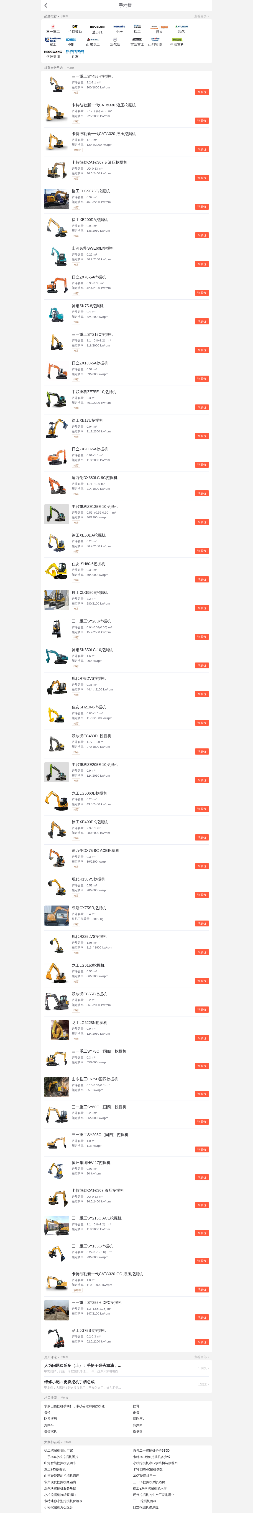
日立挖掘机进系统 (145, 1507)
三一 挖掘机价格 (144, 1501)
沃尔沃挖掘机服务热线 (60, 1488)
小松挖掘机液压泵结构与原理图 (155, 1463)
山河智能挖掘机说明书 (60, 1463)
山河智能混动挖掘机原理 (61, 1476)
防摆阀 (138, 1425)
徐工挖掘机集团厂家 (58, 1450)
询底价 (201, 92)
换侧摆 (138, 1431)
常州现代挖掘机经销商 (60, 1482)
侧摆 (136, 1412)
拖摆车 (49, 1425)
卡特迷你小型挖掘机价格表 (63, 1501)
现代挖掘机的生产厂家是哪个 (153, 1495)
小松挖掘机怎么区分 (58, 1507)
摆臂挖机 (50, 1431)
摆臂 (136, 1406)
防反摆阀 (50, 1418)
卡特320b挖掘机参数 (148, 1469)
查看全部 (200, 1357)
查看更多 (200, 16)
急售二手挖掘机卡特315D (151, 1450)
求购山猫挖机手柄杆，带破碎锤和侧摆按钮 (74, 1406)
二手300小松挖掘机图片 (61, 1457)
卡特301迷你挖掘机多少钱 (151, 1457)
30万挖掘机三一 (144, 1476)
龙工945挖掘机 (55, 1469)
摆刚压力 (139, 1418)
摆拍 (47, 1412)
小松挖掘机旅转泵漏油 (60, 1495)
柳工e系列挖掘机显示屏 (150, 1488)
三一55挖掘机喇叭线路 (149, 1482)
